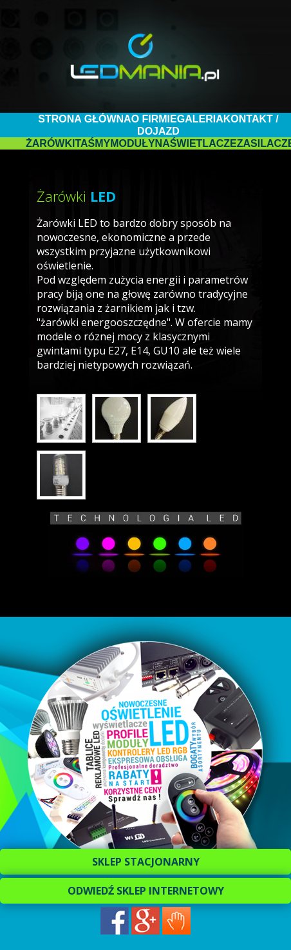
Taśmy (92, 143)
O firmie (154, 118)
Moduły (132, 143)
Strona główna (84, 118)
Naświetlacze (196, 143)
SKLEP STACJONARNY (146, 862)
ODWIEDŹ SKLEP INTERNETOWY (146, 891)
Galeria (200, 118)
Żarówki (50, 143)
